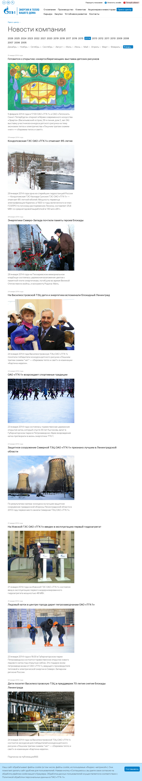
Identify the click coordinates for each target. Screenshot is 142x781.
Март (105, 46)
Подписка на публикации (21, 756)
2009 (119, 38)
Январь (127, 46)
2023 (30, 38)
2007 (10, 42)
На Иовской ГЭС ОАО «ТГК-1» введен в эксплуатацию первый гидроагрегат (54, 526)
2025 (17, 38)
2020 (49, 38)
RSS (36, 756)
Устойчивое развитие (76, 14)
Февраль (115, 46)
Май (86, 46)
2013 (94, 38)
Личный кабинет (132, 2)
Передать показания (94, 2)
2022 (36, 38)
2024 (23, 38)
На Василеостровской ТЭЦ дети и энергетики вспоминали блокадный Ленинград (59, 295)
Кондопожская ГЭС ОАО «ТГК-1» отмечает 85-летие (40, 140)
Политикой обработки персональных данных (25, 777)
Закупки (58, 14)
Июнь (78, 46)
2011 (107, 38)
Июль (69, 46)
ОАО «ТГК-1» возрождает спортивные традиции (37, 374)
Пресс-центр (124, 9)
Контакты (94, 14)
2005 (24, 42)
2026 (10, 38)
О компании (50, 9)
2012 (100, 38)
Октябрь (35, 46)
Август (59, 46)
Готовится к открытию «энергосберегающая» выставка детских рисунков (53, 58)
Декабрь (12, 46)
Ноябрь (24, 46)
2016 (74, 38)
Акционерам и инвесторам (101, 9)
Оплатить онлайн (114, 2)
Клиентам (81, 9)
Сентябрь (48, 46)
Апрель (95, 46)
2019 (56, 38)
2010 (113, 38)
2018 (62, 38)
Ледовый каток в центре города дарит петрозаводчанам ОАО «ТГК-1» (51, 604)
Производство (65, 9)
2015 (80, 38)
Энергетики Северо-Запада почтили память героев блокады (46, 220)
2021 (43, 38)
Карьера (48, 14)
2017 (68, 38)
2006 (17, 42)
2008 (126, 38)
